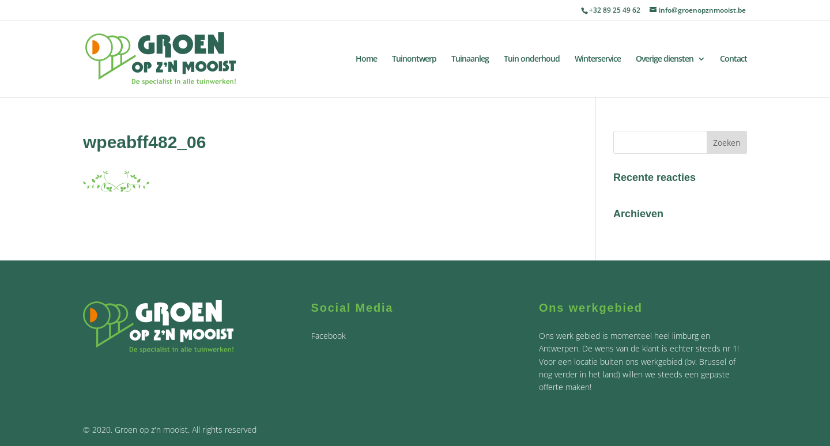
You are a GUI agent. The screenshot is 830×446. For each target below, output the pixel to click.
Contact (733, 59)
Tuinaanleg (470, 59)
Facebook (328, 335)
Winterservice (598, 59)
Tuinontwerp (414, 59)
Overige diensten (664, 59)
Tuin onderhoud (532, 59)
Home (366, 59)
